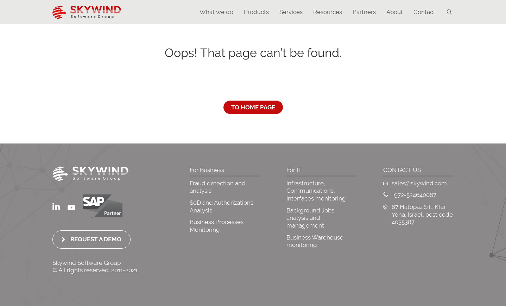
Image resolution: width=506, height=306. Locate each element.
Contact (424, 11)
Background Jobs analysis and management (310, 218)
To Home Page (253, 107)
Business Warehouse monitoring (314, 241)
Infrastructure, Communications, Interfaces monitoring (316, 191)
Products (256, 11)
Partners (364, 11)
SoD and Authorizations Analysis (221, 206)
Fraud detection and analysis (218, 187)
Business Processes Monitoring (216, 225)
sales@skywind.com (415, 183)
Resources (327, 11)
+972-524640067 (409, 194)
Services (291, 11)
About (394, 11)
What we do (216, 11)
